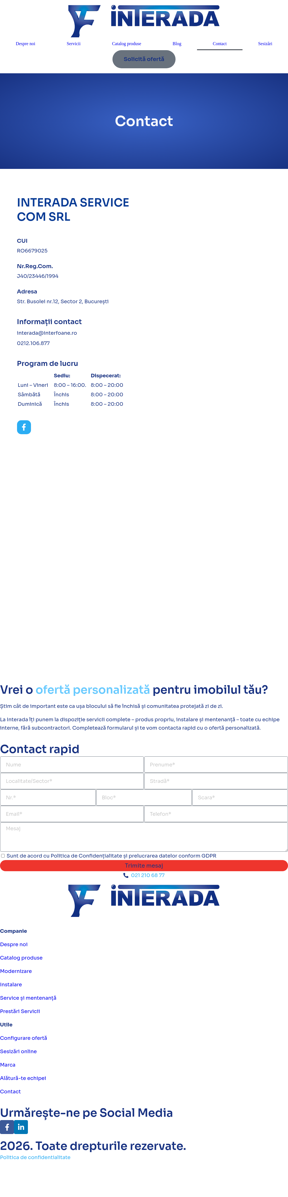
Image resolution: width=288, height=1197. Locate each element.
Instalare (11, 985)
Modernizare (16, 971)
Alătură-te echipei (23, 1078)
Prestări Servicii (20, 1011)
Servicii (74, 43)
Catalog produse (126, 43)
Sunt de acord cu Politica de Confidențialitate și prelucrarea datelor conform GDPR (112, 856)
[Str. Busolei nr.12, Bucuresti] (214, 282)
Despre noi (25, 43)
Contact (220, 43)
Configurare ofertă (23, 1038)
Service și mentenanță (28, 998)
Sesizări (265, 43)
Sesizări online (18, 1051)
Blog (177, 43)
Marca (7, 1065)
